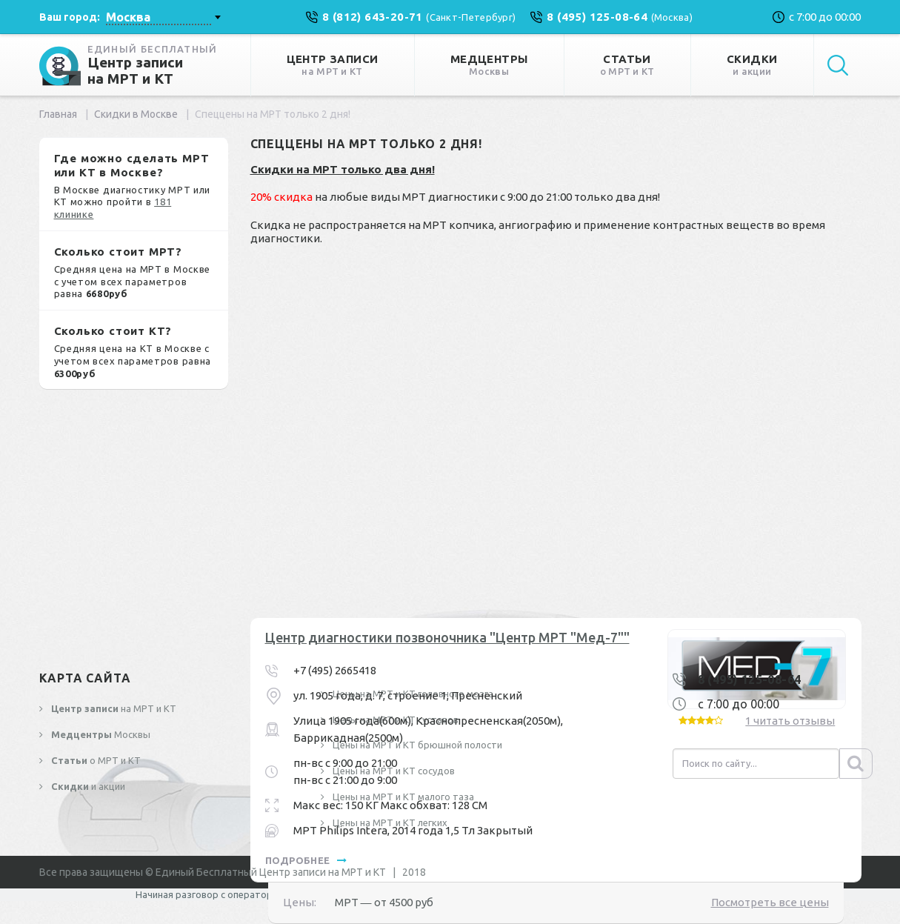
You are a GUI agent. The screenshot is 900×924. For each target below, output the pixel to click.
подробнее (306, 860)
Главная (58, 114)
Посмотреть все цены (770, 902)
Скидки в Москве (136, 114)
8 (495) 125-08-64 (749, 679)
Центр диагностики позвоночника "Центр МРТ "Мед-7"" (447, 637)
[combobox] (163, 17)
